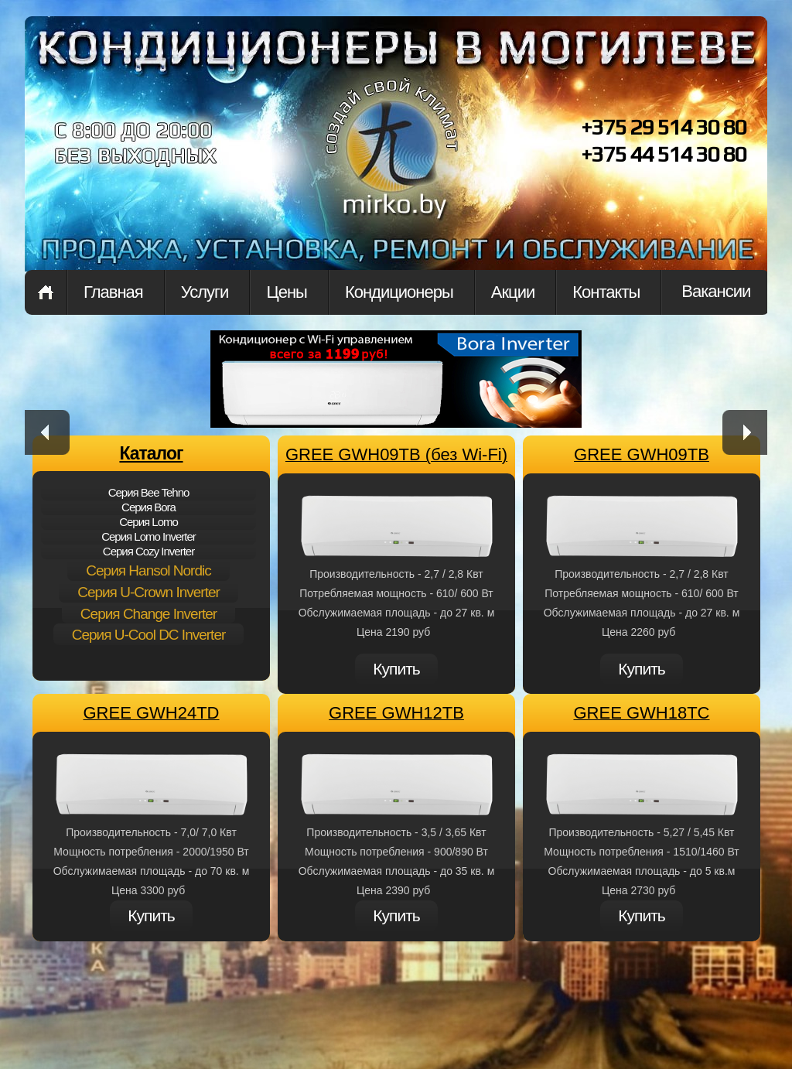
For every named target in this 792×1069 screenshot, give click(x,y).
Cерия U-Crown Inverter (148, 592)
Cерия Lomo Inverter (148, 536)
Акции (512, 292)
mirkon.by (392, 161)
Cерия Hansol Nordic (148, 570)
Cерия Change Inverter (148, 614)
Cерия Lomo (148, 521)
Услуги (205, 292)
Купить (396, 669)
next (744, 432)
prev (47, 432)
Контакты (606, 292)
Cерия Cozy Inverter (148, 551)
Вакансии (715, 291)
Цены (286, 292)
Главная (46, 292)
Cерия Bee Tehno (148, 492)
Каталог (151, 453)
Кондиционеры (399, 292)
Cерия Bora (148, 507)
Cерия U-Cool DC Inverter (149, 635)
